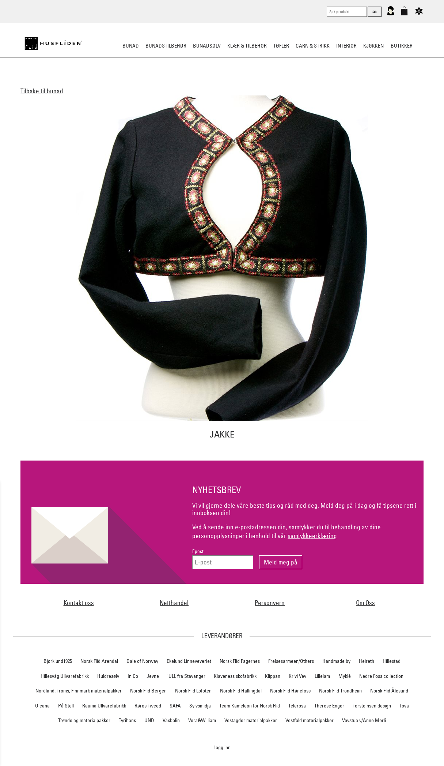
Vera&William (202, 720)
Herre (149, 82)
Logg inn (222, 747)
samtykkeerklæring (312, 536)
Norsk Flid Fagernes (240, 661)
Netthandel (174, 603)
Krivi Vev (297, 676)
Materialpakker (201, 82)
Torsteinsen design (372, 705)
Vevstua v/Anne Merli (364, 720)
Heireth (366, 661)
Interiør (346, 45)
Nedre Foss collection (381, 676)
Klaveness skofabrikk (235, 676)
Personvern (270, 603)
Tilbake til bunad (41, 91)
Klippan (272, 676)
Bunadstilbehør (165, 45)
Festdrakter (268, 82)
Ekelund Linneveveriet (189, 661)
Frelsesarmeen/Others (291, 661)
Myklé (344, 676)
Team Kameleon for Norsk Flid (249, 705)
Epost (198, 551)
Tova (404, 705)
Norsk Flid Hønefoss (290, 690)
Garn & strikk (313, 45)
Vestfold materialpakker (309, 720)
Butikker (402, 45)
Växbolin (171, 720)
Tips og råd (348, 82)
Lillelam (322, 676)
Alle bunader (98, 82)
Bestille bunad (308, 82)
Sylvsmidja (200, 705)
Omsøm (237, 82)
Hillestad (392, 661)
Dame (128, 82)
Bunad (130, 45)
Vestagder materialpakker (250, 720)
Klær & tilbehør (247, 45)
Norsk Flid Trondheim (340, 690)
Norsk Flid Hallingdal (241, 690)
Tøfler (281, 45)
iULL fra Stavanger (186, 676)
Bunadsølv (207, 45)
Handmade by (336, 661)
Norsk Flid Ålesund (389, 690)
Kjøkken (373, 45)
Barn (169, 82)
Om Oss (365, 603)
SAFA (175, 705)
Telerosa (297, 705)
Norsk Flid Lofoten (193, 690)
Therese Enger (329, 705)
